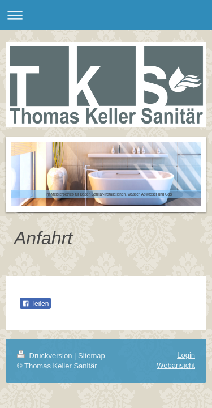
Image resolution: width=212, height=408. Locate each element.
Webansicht (176, 365)
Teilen (35, 304)
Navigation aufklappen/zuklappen (106, 15)
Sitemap (91, 355)
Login (186, 355)
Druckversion (45, 355)
